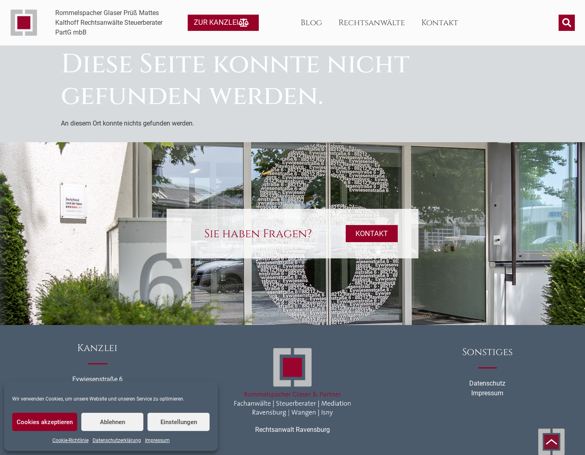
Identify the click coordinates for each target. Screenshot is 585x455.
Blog (311, 22)
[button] (567, 23)
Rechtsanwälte (371, 22)
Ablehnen (112, 422)
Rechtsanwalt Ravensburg (292, 429)
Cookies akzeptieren (45, 422)
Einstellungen (178, 422)
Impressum (157, 440)
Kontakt (439, 22)
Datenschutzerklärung (117, 440)
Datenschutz (487, 383)
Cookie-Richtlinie (70, 440)
